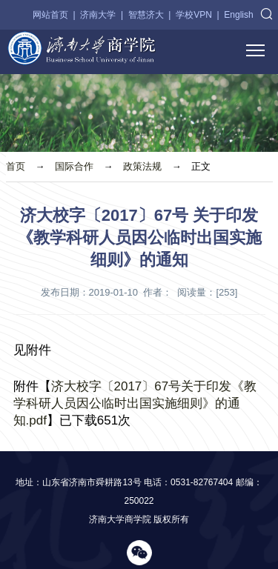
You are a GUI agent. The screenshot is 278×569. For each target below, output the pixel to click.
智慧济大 (146, 15)
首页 (15, 166)
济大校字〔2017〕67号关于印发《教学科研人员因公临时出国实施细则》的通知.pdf (135, 403)
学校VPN (194, 15)
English (238, 15)
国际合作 (74, 166)
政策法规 (142, 166)
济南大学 (98, 15)
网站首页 (50, 15)
